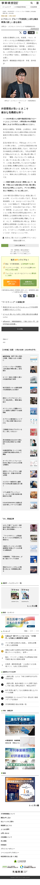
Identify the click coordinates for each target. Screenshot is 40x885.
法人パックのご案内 (7, 821)
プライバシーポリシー (8, 849)
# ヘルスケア (7, 7)
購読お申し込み (6, 817)
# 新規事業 (33, 7)
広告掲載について (6, 837)
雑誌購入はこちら (6, 825)
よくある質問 (5, 829)
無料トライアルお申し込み (11, 283)
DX (4, 342)
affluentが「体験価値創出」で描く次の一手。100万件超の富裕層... (20, 323)
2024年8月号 (11, 11)
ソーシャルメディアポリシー (10, 852)
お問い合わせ (5, 833)
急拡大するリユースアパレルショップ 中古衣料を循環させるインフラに (20, 308)
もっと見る (20, 329)
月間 (37, 631)
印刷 (31, 32)
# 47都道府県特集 (20, 7)
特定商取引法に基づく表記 (9, 856)
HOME (4, 11)
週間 (31, 631)
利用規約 (3, 845)
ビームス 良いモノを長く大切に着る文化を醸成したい (20, 315)
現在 (25, 631)
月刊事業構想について (8, 814)
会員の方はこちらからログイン (28, 283)
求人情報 (3, 841)
